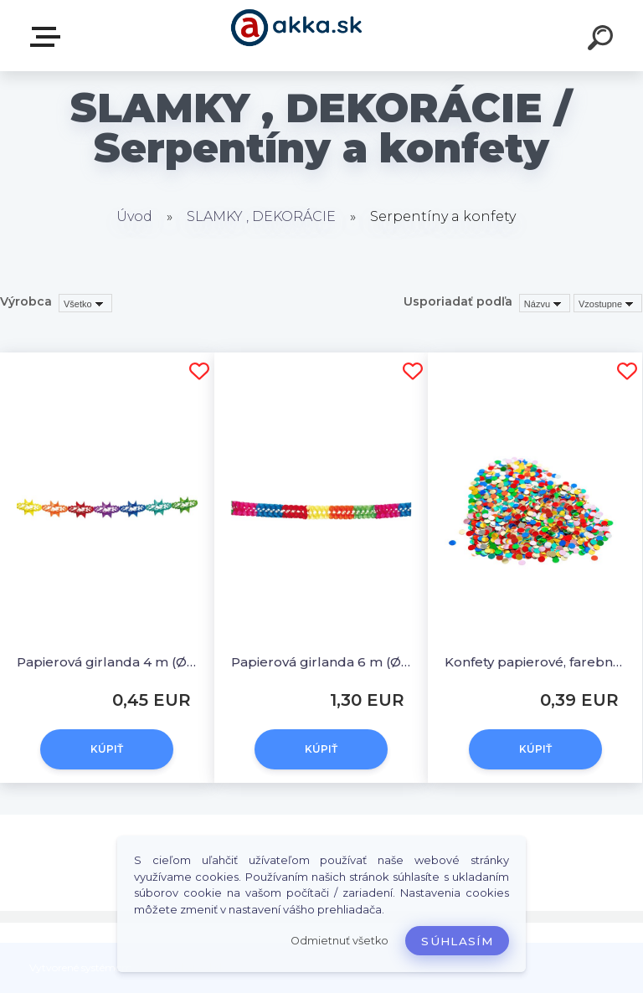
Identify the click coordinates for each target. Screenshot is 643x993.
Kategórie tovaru (48, 37)
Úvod (134, 216)
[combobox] (544, 303)
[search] (603, 40)
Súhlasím (457, 941)
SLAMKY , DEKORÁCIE (261, 216)
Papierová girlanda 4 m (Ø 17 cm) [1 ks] (107, 662)
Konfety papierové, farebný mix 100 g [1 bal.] (535, 662)
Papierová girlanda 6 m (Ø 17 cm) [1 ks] (321, 662)
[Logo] (296, 35)
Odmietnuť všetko (339, 940)
